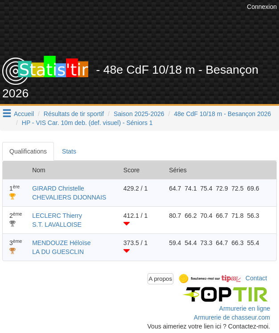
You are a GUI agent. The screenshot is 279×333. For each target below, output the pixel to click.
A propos (160, 278)
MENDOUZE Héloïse (61, 242)
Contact (256, 278)
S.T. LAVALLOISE (57, 224)
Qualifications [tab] (28, 151)
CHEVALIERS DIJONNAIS (69, 197)
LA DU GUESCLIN (58, 251)
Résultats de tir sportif (74, 113)
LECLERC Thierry (57, 215)
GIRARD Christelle (58, 188)
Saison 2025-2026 (139, 113)
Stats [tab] (69, 151)
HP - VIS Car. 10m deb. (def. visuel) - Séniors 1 (87, 122)
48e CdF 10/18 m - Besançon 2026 (222, 113)
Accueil (24, 113)
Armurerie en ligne (244, 308)
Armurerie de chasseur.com (232, 317)
